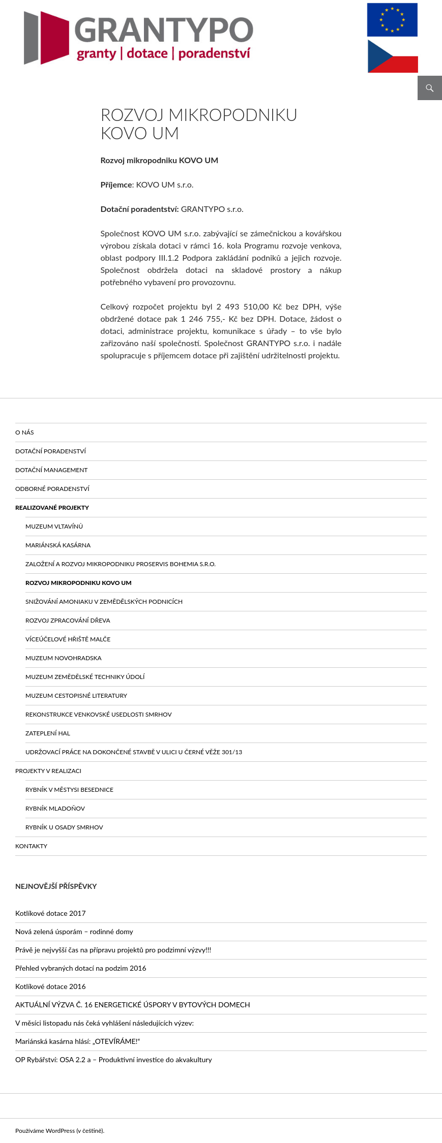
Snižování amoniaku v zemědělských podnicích (104, 601)
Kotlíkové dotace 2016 (50, 986)
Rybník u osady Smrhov (64, 827)
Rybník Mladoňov (55, 808)
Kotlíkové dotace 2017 (50, 913)
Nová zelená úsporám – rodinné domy (74, 931)
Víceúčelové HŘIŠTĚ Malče (67, 639)
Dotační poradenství (50, 451)
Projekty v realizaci (48, 771)
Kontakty (31, 846)
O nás (24, 432)
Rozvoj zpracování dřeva (67, 620)
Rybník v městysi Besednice (69, 789)
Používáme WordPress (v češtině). (59, 1130)
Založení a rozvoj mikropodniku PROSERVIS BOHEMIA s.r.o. (120, 564)
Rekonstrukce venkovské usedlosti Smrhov (98, 714)
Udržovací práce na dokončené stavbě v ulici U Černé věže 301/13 (133, 752)
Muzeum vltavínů (54, 526)
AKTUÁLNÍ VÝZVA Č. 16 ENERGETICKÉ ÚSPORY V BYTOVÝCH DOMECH (132, 1004)
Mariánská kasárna (58, 545)
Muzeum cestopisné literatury (76, 695)
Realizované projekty (52, 507)
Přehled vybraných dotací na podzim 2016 (80, 968)
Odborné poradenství (52, 488)
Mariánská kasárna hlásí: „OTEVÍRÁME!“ (77, 1041)
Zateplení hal (47, 733)
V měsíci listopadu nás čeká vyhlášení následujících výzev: (104, 1022)
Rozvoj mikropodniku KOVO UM (78, 582)
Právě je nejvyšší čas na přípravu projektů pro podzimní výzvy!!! (113, 949)
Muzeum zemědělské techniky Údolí (84, 677)
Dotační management (51, 470)
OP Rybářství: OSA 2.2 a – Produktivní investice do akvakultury (113, 1059)
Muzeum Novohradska (63, 658)
